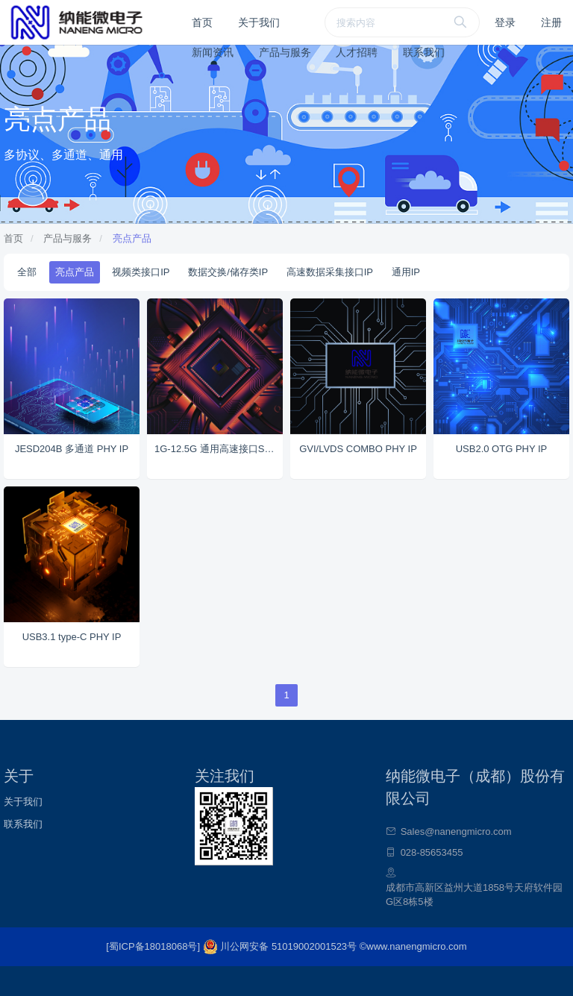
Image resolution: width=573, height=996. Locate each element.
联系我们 (424, 52)
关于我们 (259, 22)
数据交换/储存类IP (228, 272)
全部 (27, 272)
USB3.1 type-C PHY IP (72, 636)
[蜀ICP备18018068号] (154, 946)
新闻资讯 (213, 52)
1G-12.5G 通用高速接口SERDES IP (218, 448)
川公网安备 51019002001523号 (281, 946)
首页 (202, 22)
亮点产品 (132, 238)
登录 (505, 22)
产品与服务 (285, 52)
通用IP (406, 272)
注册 (551, 22)
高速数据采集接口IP (329, 272)
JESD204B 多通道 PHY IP (71, 448)
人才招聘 (357, 52)
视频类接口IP (140, 272)
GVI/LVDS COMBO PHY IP (358, 448)
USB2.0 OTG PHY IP (502, 448)
